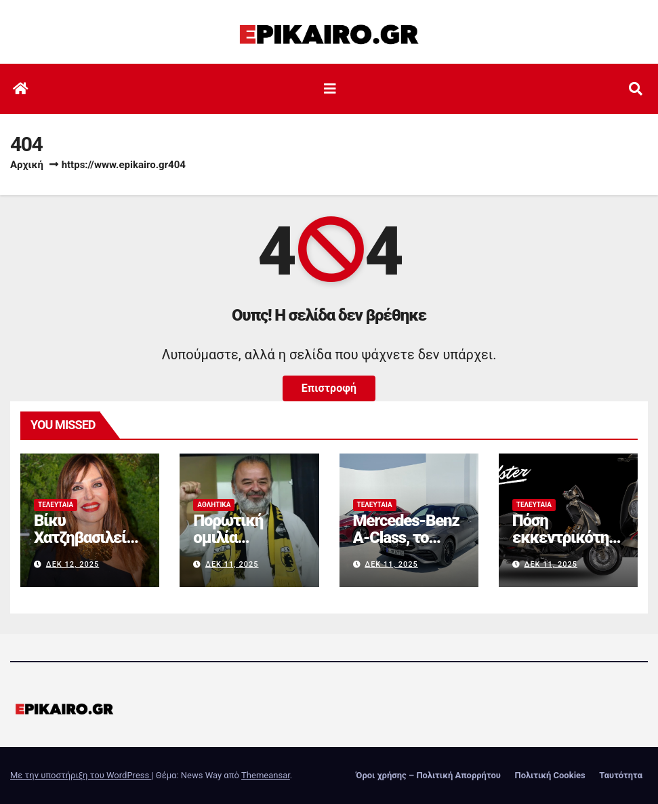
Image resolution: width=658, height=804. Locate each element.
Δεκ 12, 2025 (73, 564)
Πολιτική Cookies (549, 775)
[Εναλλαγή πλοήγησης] (330, 89)
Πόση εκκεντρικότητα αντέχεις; (564, 537)
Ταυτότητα (620, 775)
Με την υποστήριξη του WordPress (80, 775)
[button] (635, 89)
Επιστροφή (329, 388)
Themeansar (265, 775)
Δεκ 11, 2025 (232, 564)
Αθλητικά (213, 504)
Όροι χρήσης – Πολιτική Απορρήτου (428, 775)
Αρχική (26, 165)
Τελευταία (55, 504)
